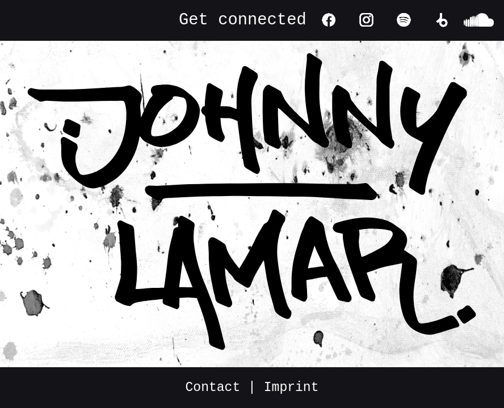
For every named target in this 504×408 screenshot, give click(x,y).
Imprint (291, 387)
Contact (213, 387)
